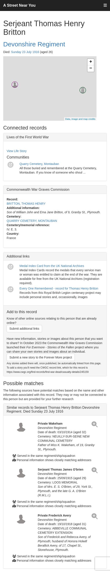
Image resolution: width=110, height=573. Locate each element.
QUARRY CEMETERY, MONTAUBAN (32, 220)
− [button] (90, 68)
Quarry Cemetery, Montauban (39, 164)
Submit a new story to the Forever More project (40, 357)
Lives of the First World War (28, 137)
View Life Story (17, 151)
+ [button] (90, 62)
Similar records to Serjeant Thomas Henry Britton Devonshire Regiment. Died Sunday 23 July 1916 (53, 409)
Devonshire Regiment (34, 44)
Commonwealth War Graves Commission (38, 189)
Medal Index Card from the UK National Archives (52, 266)
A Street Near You (19, 5)
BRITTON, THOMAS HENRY (26, 203)
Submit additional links (24, 328)
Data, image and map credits (80, 119)
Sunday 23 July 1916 (25, 52)
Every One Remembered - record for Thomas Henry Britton (59, 288)
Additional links (18, 256)
